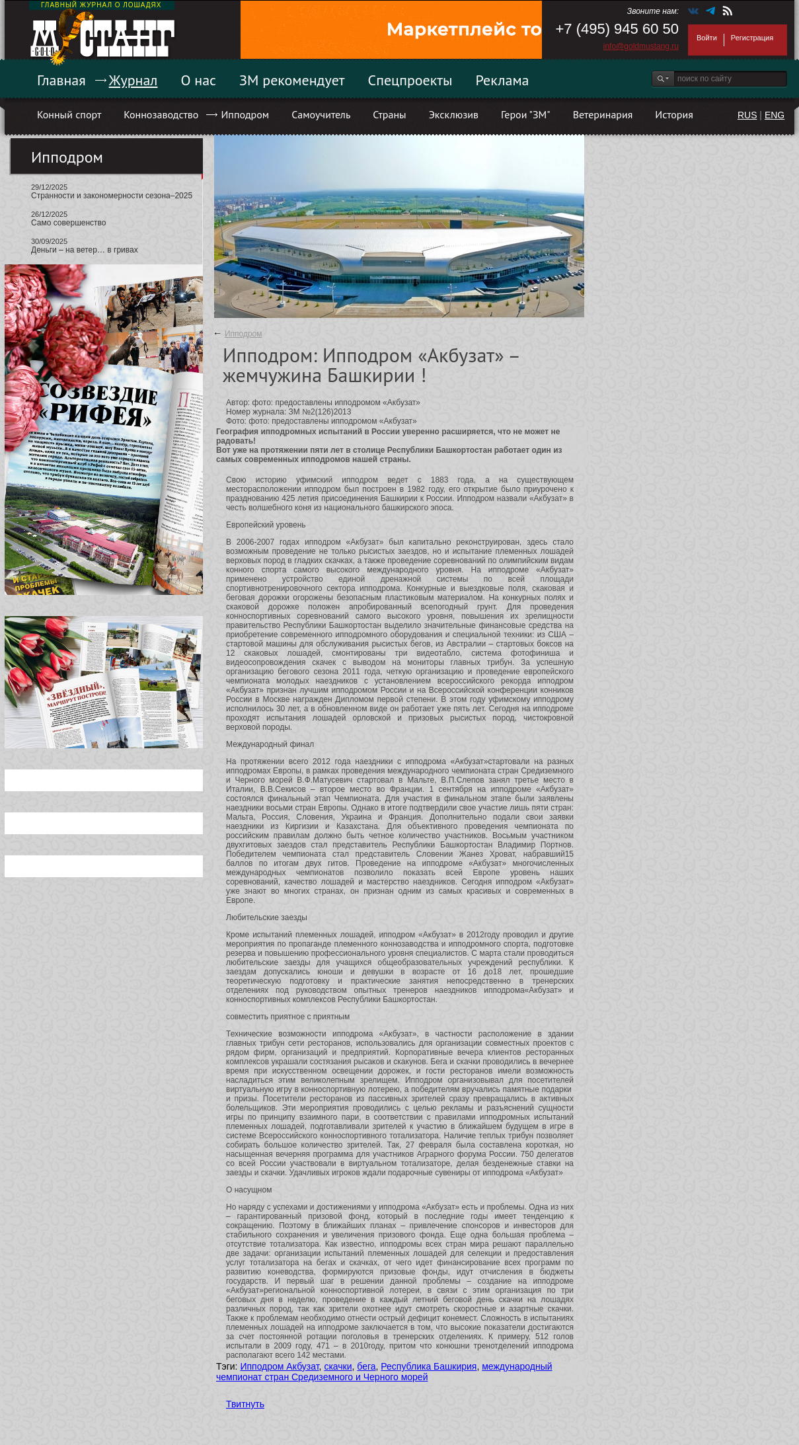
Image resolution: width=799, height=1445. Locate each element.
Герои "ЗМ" (526, 114)
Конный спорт (69, 114)
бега (366, 1366)
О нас (198, 80)
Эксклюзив (453, 114)
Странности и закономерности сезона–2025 (111, 195)
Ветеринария (603, 114)
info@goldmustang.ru (641, 46)
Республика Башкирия (428, 1366)
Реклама (502, 80)
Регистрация (752, 38)
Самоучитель (320, 114)
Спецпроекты (410, 80)
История (674, 114)
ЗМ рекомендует (292, 80)
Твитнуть (245, 1404)
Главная (61, 80)
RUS (747, 115)
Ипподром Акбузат (279, 1366)
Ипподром (245, 114)
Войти (707, 38)
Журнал (133, 80)
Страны (389, 114)
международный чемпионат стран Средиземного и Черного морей (384, 1371)
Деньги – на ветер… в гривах (84, 249)
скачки (338, 1366)
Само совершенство (68, 222)
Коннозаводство (161, 114)
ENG (774, 115)
